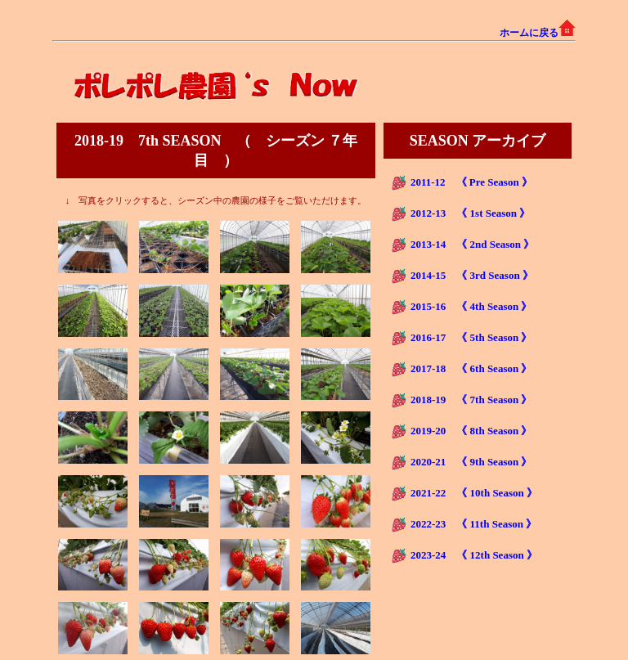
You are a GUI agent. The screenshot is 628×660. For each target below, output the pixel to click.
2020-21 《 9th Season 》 (471, 462)
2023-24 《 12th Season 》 (473, 555)
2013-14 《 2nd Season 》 (472, 244)
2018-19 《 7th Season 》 (471, 399)
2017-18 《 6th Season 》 (471, 368)
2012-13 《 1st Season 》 (470, 213)
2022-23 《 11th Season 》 (473, 524)
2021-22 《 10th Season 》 (473, 493)
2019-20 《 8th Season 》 (471, 430)
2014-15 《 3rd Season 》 (471, 275)
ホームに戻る (538, 32)
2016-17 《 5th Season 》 (471, 337)
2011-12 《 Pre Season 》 (471, 182)
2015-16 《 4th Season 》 (471, 306)
